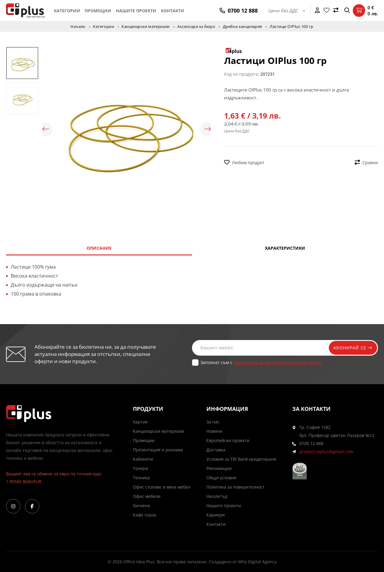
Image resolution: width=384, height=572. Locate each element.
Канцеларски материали (145, 26)
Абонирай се (351, 348)
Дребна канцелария (243, 26)
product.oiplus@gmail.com (326, 451)
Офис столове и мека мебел (161, 487)
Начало (77, 26)
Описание (99, 248)
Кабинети (143, 459)
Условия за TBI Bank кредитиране (241, 459)
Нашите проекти (136, 11)
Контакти (172, 11)
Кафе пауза (144, 515)
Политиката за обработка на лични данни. (277, 362)
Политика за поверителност (235, 487)
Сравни (366, 162)
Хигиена (141, 505)
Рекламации (219, 468)
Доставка (215, 450)
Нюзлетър (217, 496)
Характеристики (285, 248)
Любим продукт (244, 162)
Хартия (140, 422)
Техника (141, 477)
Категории (67, 11)
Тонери (140, 468)
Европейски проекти (227, 440)
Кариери (215, 515)
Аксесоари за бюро (197, 26)
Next (207, 129)
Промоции (98, 11)
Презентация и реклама (158, 450)
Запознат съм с (261, 362)
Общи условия (221, 477)
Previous (45, 129)
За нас (213, 422)
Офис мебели (146, 496)
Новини (214, 431)
